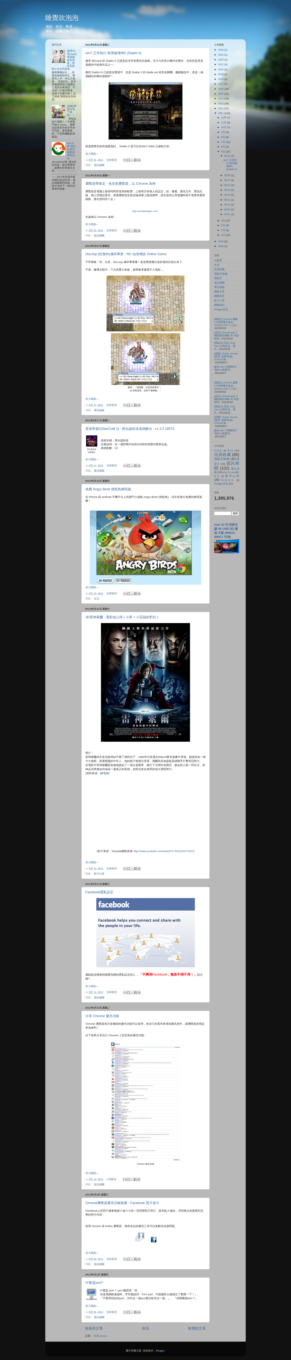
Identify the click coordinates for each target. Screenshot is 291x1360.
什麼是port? (94, 1283)
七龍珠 (218, 260)
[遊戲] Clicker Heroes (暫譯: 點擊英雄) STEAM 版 (226, 356)
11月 (224, 122)
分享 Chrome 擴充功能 (102, 1016)
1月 (223, 235)
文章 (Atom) (100, 1336)
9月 (223, 132)
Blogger (160, 1350)
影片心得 (99, 873)
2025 (221, 49)
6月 (223, 146)
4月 (223, 220)
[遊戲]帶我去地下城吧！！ (71, 111)
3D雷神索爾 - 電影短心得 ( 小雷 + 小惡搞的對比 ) (121, 617)
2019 (221, 74)
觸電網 (104, 773)
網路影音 (219, 296)
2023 (221, 59)
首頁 (145, 1328)
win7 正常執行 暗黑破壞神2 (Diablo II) (113, 53)
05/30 (227, 175)
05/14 (227, 194)
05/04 (227, 209)
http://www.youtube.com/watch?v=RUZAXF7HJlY (163, 851)
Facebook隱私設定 (99, 892)
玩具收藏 (219, 269)
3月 (223, 225)
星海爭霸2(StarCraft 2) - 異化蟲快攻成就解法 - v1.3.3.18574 (129, 429)
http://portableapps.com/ (145, 211)
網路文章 (219, 291)
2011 (221, 113)
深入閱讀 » (91, 153)
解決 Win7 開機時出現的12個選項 (225, 368)
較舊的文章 (197, 1328)
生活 (96, 598)
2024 (221, 54)
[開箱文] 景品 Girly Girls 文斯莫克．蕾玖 (225, 346)
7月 (223, 142)
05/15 (227, 190)
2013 (221, 103)
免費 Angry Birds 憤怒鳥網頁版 (108, 489)
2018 (221, 79)
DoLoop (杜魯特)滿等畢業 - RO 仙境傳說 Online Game (125, 254)
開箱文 (218, 278)
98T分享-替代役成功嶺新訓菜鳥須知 (71, 151)
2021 (221, 64)
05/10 (227, 204)
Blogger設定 (221, 309)
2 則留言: (112, 1179)
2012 (221, 108)
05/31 (227, 155)
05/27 (227, 180)
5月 (223, 151)
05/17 (227, 185)
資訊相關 (99, 165)
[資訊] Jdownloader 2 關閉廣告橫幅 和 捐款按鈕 (226, 335)
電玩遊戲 (99, 410)
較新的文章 (94, 1328)
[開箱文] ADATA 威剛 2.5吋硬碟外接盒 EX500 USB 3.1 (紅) (226, 322)
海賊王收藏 (220, 273)
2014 (221, 98)
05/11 (227, 199)
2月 (223, 230)
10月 (224, 127)
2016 (221, 89)
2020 (221, 69)
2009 (221, 246)
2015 (221, 93)
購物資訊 (219, 305)
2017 (221, 84)
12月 (224, 117)
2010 (221, 241)
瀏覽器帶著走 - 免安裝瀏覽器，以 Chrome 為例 (120, 183)
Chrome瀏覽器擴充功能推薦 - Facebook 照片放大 (122, 1203)
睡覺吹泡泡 (62, 18)
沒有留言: (112, 160)
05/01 (227, 214)
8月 (223, 137)
